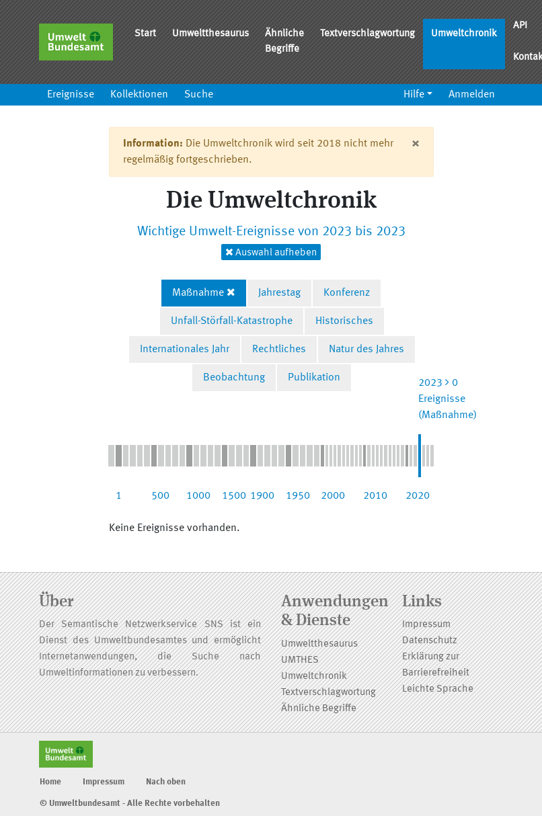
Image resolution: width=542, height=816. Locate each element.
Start (145, 34)
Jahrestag (279, 293)
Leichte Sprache (437, 689)
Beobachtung (234, 377)
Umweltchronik (464, 34)
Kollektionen (139, 94)
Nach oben (166, 782)
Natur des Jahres (366, 349)
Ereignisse (70, 94)
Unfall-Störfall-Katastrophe (232, 321)
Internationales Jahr (184, 349)
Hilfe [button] (413, 94)
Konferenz (346, 293)
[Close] (415, 144)
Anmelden (472, 94)
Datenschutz (429, 641)
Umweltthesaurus (210, 34)
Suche (198, 94)
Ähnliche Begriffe (284, 41)
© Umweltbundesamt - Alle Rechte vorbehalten (130, 803)
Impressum (426, 625)
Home (50, 782)
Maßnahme (198, 293)
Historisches (344, 321)
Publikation (314, 377)
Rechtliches (279, 349)
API (520, 26)
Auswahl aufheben (271, 252)
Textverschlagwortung (367, 34)
